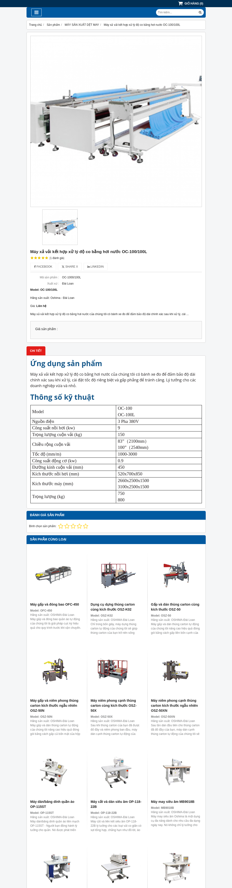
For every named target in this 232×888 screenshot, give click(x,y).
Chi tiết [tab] (36, 351)
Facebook (43, 266)
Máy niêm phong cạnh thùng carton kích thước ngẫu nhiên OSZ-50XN (174, 705)
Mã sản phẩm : (49, 277)
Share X (70, 266)
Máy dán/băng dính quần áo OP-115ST (52, 804)
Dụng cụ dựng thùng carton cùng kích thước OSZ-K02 (113, 606)
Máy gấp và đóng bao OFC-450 (54, 604)
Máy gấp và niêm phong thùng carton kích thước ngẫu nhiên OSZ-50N (54, 705)
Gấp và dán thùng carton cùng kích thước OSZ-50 (175, 606)
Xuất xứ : (53, 283)
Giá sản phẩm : (46, 329)
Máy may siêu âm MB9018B (172, 802)
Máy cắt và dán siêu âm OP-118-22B (116, 804)
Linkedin (95, 266)
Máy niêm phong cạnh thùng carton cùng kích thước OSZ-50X (113, 705)
